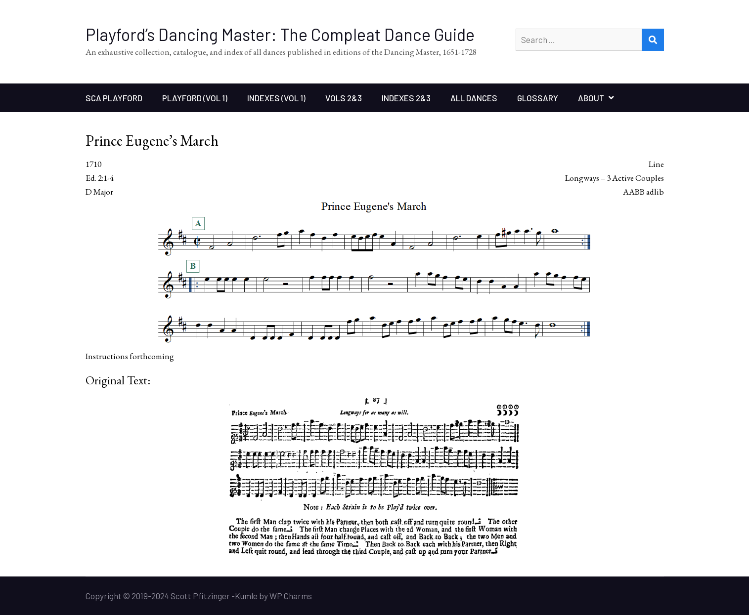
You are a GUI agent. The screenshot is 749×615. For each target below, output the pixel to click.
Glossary (537, 98)
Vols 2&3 (343, 98)
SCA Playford (114, 98)
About (591, 98)
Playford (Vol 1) (194, 98)
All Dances (473, 98)
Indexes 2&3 (406, 98)
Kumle (246, 596)
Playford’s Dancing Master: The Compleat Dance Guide (280, 34)
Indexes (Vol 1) (276, 98)
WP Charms (290, 596)
